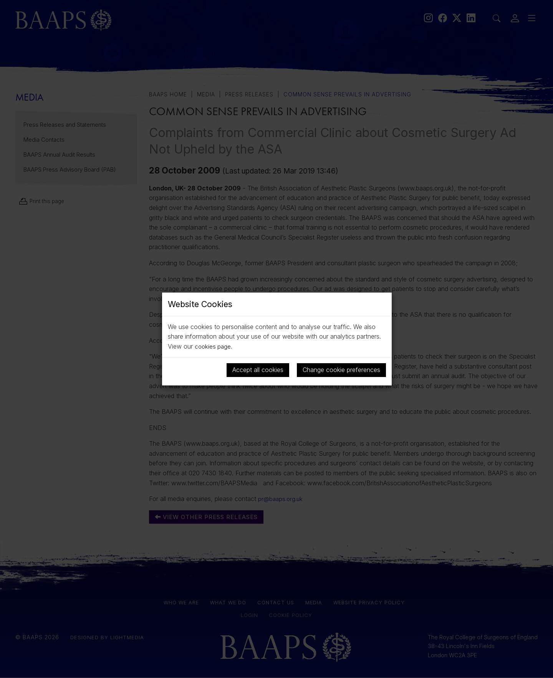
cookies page (213, 346)
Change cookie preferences (341, 370)
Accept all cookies (257, 370)
